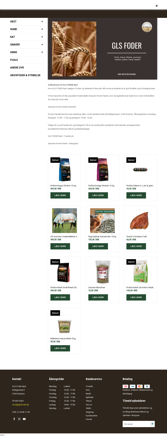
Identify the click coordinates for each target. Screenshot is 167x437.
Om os (89, 404)
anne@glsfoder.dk (20, 404)
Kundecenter (91, 415)
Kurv (88, 390)
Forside (89, 386)
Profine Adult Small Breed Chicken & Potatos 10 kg (64, 287)
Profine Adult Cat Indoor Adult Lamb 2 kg (140, 287)
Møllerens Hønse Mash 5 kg (63, 338)
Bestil (88, 394)
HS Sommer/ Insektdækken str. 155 (64, 236)
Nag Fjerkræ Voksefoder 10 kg (102, 236)
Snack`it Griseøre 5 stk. (136, 236)
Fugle (14, 59)
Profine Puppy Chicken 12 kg (63, 185)
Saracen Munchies (96, 287)
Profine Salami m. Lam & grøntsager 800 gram (140, 185)
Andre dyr (17, 67)
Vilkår (88, 408)
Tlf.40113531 (18, 401)
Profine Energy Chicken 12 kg (101, 185)
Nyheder (89, 397)
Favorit (89, 419)
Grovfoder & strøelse (25, 75)
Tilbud (88, 401)
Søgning (90, 412)
